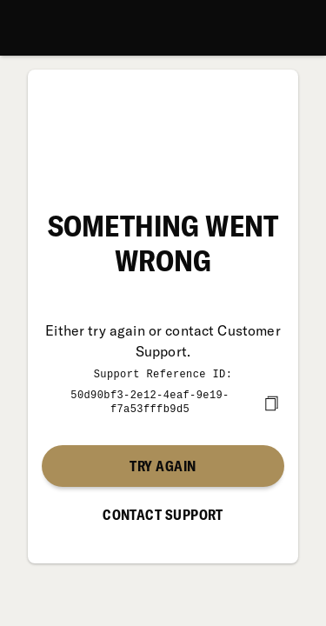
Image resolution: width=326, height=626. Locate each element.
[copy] (271, 402)
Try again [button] (163, 464)
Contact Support (163, 513)
